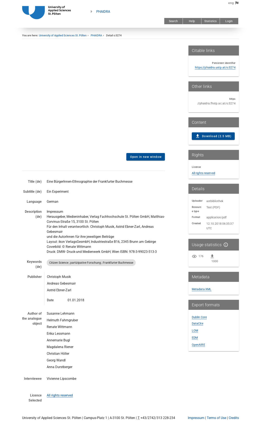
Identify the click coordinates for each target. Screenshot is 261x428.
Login (229, 21)
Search (173, 21)
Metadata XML (201, 289)
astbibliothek (214, 201)
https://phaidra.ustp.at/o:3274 (215, 67)
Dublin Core (199, 317)
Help (192, 21)
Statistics (210, 21)
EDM (195, 337)
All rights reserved (60, 395)
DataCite (197, 323)
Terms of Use (216, 418)
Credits (234, 418)
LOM (195, 330)
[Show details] (225, 244)
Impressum (196, 418)
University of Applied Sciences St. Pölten (63, 35)
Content (93, 98)
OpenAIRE (198, 344)
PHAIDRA (103, 12)
